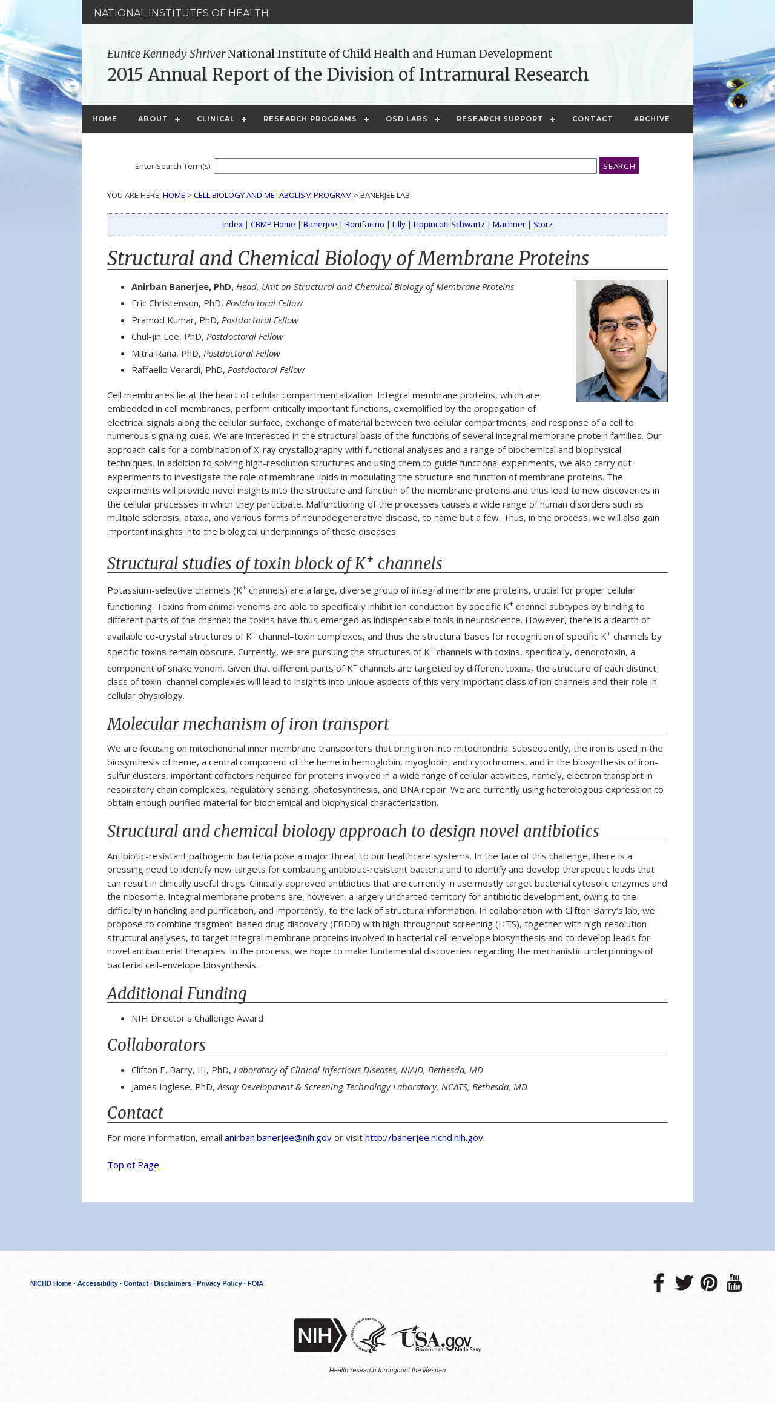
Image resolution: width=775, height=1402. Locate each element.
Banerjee (320, 224)
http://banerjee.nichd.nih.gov (424, 1137)
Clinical (216, 118)
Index (232, 224)
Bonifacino (364, 224)
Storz (543, 224)
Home (104, 118)
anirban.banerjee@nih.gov (278, 1137)
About (153, 118)
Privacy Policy (219, 1283)
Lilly (399, 224)
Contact (592, 118)
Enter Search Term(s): (173, 166)
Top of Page (133, 1165)
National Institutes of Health (181, 13)
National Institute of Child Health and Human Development (330, 54)
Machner (509, 224)
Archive (652, 118)
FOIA (255, 1283)
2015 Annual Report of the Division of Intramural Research (348, 74)
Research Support (500, 118)
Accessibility (98, 1283)
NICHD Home (50, 1283)
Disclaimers (172, 1283)
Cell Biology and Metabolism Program (273, 195)
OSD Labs (407, 118)
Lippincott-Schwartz (449, 224)
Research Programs (310, 118)
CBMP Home (273, 224)
